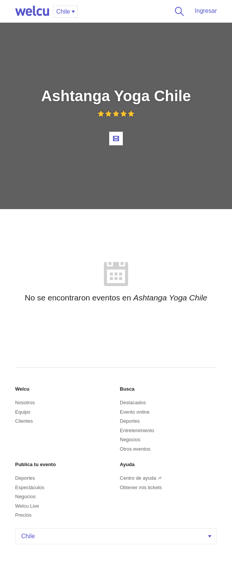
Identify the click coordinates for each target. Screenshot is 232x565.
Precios (23, 515)
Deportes (130, 421)
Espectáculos (29, 487)
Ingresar (206, 11)
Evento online (135, 412)
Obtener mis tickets (141, 487)
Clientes (24, 421)
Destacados (133, 402)
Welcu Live (27, 506)
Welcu (32, 11)
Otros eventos (135, 449)
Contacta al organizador (116, 138)
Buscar (178, 11)
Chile (117, 536)
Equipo (22, 412)
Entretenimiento (137, 430)
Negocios (130, 439)
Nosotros (25, 402)
